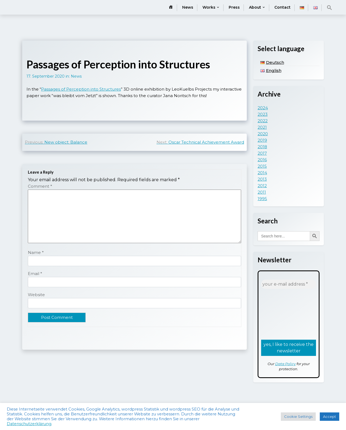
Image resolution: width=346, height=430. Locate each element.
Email (35, 273)
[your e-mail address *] (288, 284)
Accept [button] (329, 416)
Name (36, 252)
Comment (40, 186)
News (187, 7)
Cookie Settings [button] (298, 416)
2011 (262, 192)
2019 (262, 140)
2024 (263, 107)
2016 (262, 159)
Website (36, 294)
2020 (263, 133)
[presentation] (283, 313)
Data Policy (285, 364)
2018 (262, 146)
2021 (262, 127)
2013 (262, 179)
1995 (262, 198)
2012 (262, 185)
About (255, 7)
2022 (263, 120)
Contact (282, 7)
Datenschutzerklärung (29, 423)
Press (234, 7)
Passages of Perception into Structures (81, 89)
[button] (329, 7)
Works (208, 7)
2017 (262, 153)
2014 (262, 172)
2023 (263, 114)
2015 (262, 166)
